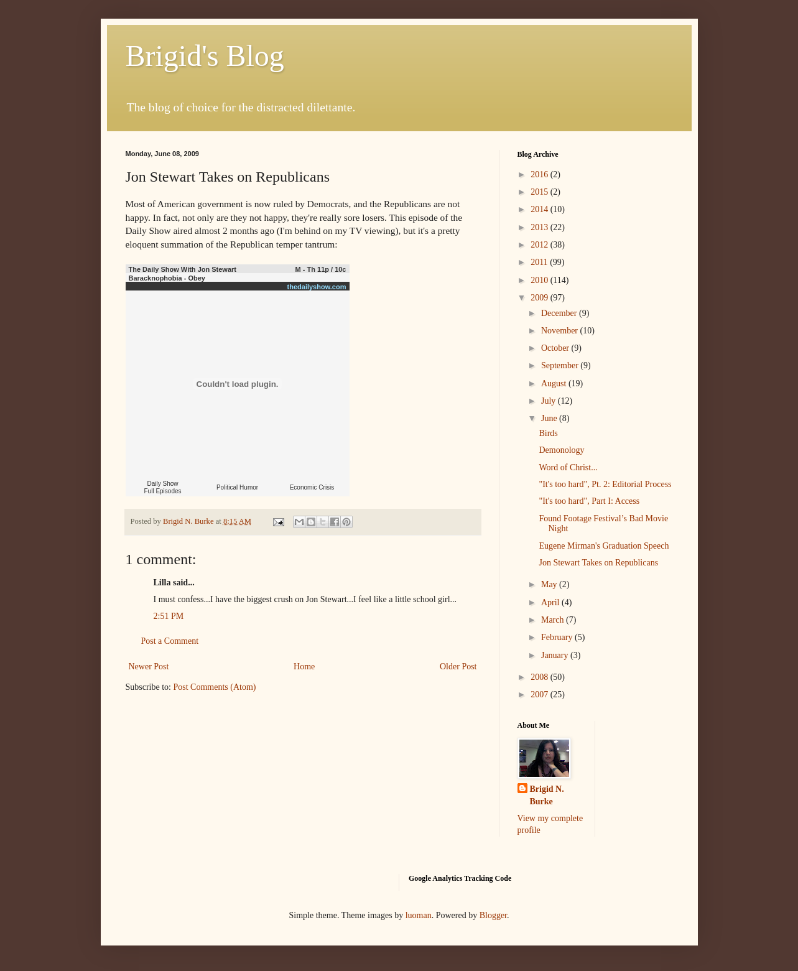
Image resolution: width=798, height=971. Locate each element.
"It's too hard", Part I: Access (589, 501)
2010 (540, 280)
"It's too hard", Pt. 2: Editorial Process (605, 484)
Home (304, 666)
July (549, 401)
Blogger (493, 915)
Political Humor (237, 487)
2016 (540, 174)
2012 (540, 244)
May (550, 584)
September (560, 365)
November (560, 330)
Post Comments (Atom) (215, 687)
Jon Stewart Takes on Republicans (598, 562)
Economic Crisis (312, 487)
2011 (540, 262)
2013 (540, 227)
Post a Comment (170, 641)
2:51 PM (169, 616)
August (554, 383)
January (555, 655)
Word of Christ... (568, 467)
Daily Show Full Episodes (162, 487)
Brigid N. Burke (547, 795)
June (550, 418)
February (558, 637)
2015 (540, 192)
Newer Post (149, 666)
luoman (419, 915)
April (551, 602)
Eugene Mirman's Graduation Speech (604, 546)
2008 (540, 677)
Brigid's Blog (205, 55)
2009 (540, 297)
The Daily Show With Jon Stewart (182, 269)
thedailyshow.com (316, 286)
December (560, 313)
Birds (548, 433)
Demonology (561, 450)
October (556, 348)
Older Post (458, 666)
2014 (540, 209)
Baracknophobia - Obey (167, 278)
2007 (540, 694)
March (553, 620)
